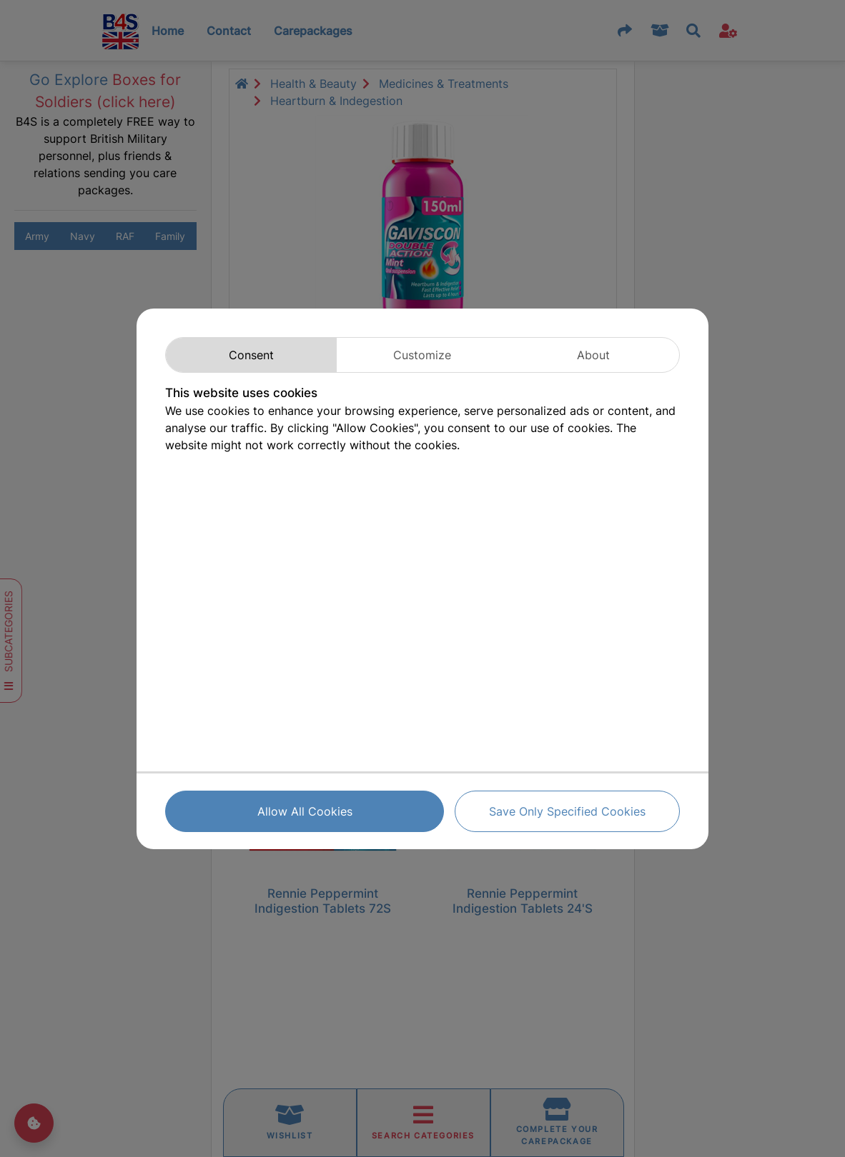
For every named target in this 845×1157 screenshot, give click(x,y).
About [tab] (593, 355)
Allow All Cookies (304, 811)
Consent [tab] (251, 355)
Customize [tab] (422, 355)
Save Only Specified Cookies (567, 811)
